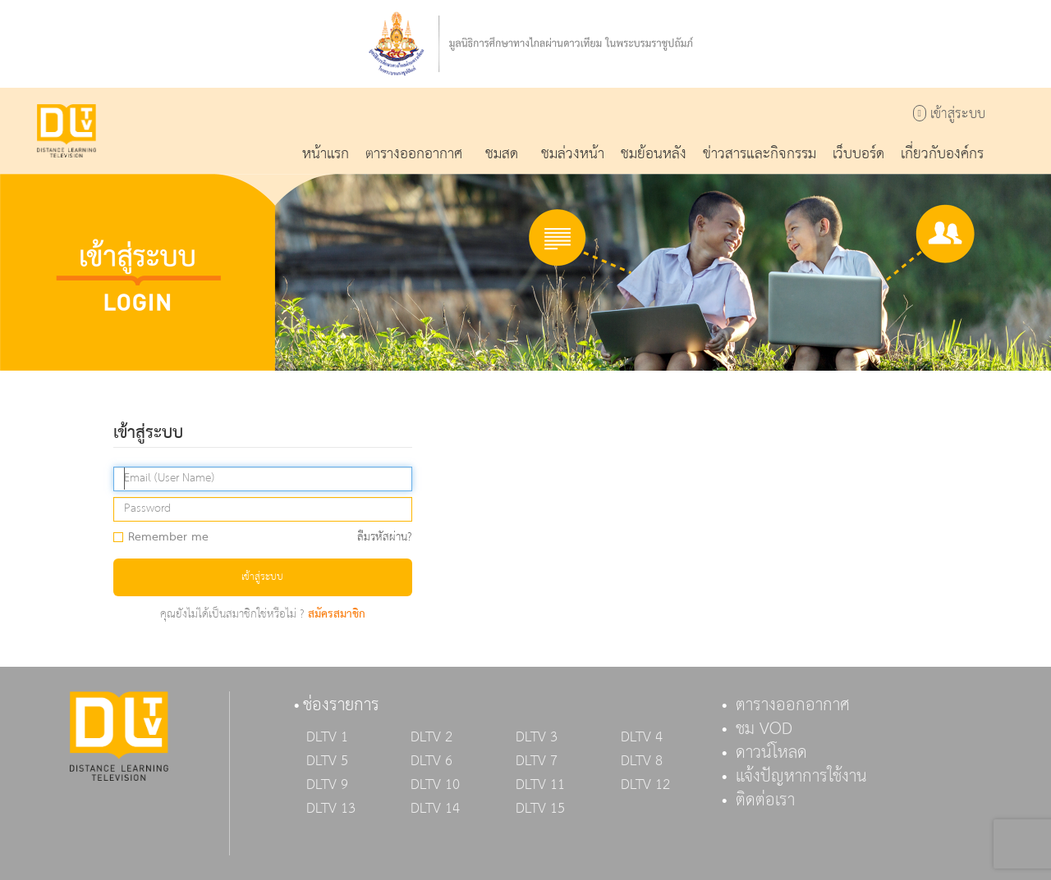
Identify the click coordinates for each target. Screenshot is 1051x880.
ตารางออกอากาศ (793, 705)
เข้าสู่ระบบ (949, 114)
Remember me (166, 538)
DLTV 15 (540, 809)
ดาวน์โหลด (771, 752)
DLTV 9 (327, 785)
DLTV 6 (431, 761)
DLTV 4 (642, 737)
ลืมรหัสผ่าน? (384, 538)
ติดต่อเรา (765, 800)
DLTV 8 (642, 761)
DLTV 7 (537, 761)
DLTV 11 (540, 785)
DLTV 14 (435, 809)
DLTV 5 (327, 761)
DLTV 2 (431, 737)
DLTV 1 (327, 737)
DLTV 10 (435, 785)
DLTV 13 (331, 809)
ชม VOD (764, 729)
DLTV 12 (645, 785)
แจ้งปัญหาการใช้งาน (801, 776)
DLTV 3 (537, 737)
